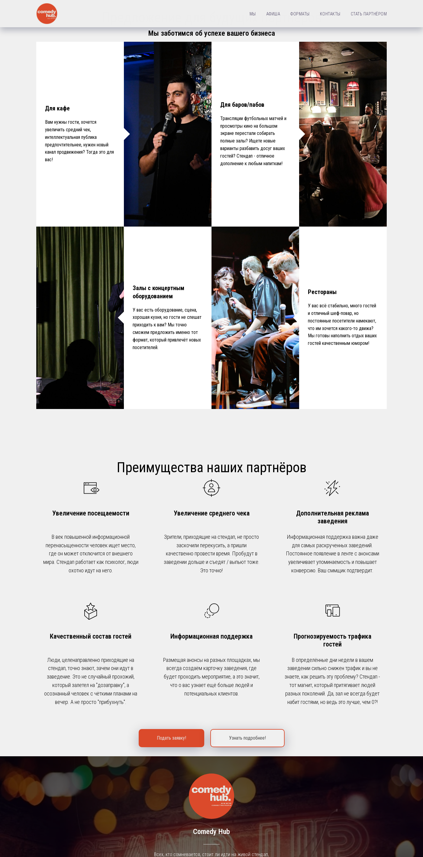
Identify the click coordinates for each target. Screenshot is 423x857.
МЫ (253, 13)
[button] (171, 546)
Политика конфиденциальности (211, 849)
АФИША (273, 13)
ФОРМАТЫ (300, 13)
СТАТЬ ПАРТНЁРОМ (369, 13)
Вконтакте (211, 751)
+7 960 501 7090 (370, 833)
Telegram (211, 770)
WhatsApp (211, 790)
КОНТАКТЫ (330, 13)
